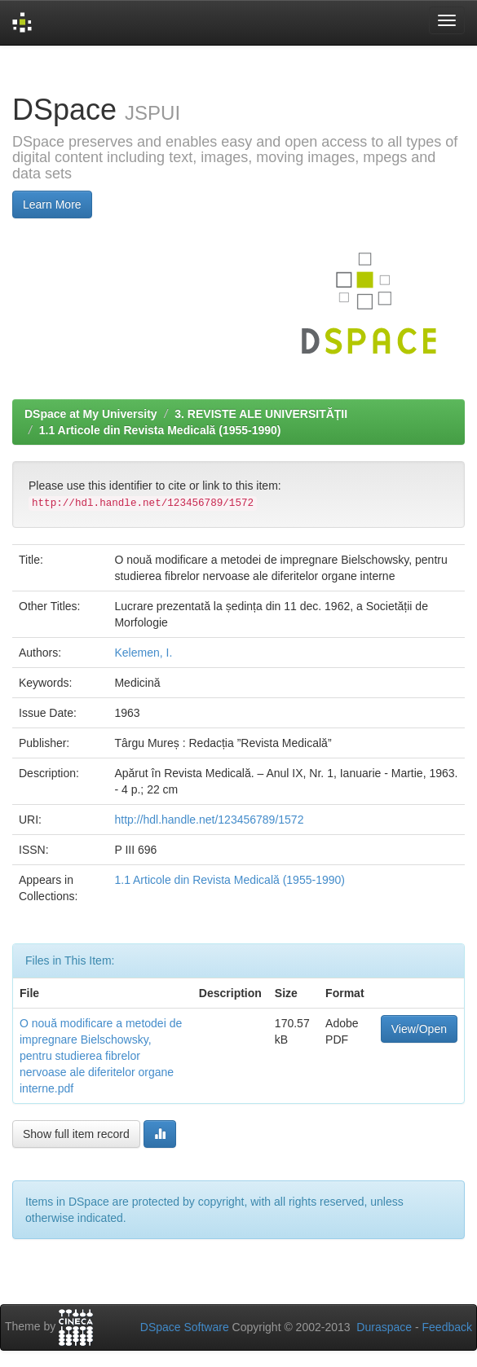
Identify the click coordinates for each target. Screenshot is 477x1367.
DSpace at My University (90, 413)
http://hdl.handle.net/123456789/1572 (208, 819)
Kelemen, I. (143, 652)
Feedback (447, 1327)
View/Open (419, 1028)
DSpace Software (184, 1327)
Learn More (52, 204)
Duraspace (384, 1327)
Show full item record (76, 1134)
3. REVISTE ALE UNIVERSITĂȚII (260, 413)
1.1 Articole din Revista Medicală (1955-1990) (160, 430)
